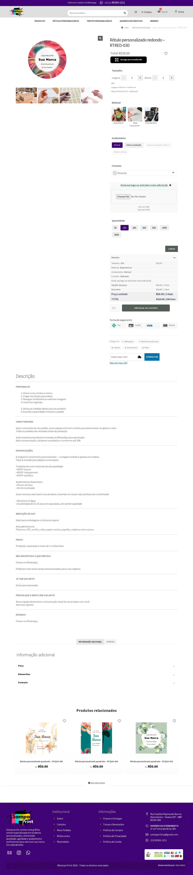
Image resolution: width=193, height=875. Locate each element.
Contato (61, 824)
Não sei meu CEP (118, 362)
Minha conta (63, 835)
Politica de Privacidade (114, 835)
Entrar (179, 11)
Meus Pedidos (64, 830)
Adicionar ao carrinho (146, 307)
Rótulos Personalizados (66, 21)
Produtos (40, 21)
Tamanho (117, 70)
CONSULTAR (152, 357)
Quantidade (118, 220)
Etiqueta (117, 348)
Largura (116, 77)
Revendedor (63, 841)
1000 (164, 227)
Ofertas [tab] (110, 641)
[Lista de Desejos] (135, 12)
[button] (100, 38)
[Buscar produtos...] (98, 13)
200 (134, 227)
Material (116, 102)
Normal (117, 145)
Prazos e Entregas (112, 818)
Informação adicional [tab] (90, 641)
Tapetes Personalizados (99, 21)
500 (154, 227)
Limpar (171, 249)
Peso (96, 666)
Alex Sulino (171, 865)
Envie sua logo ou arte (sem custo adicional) (144, 185)
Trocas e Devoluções (113, 824)
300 (144, 227)
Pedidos (148, 12)
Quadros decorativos (131, 21)
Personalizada (132, 348)
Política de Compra (113, 830)
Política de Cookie (112, 841)
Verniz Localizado (134, 145)
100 (124, 227)
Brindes (154, 21)
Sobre (60, 818)
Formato (117, 165)
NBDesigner (128, 341)
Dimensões (96, 675)
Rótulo (147, 348)
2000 (116, 234)
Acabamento (119, 138)
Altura (148, 77)
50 (115, 227)
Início (126, 27)
